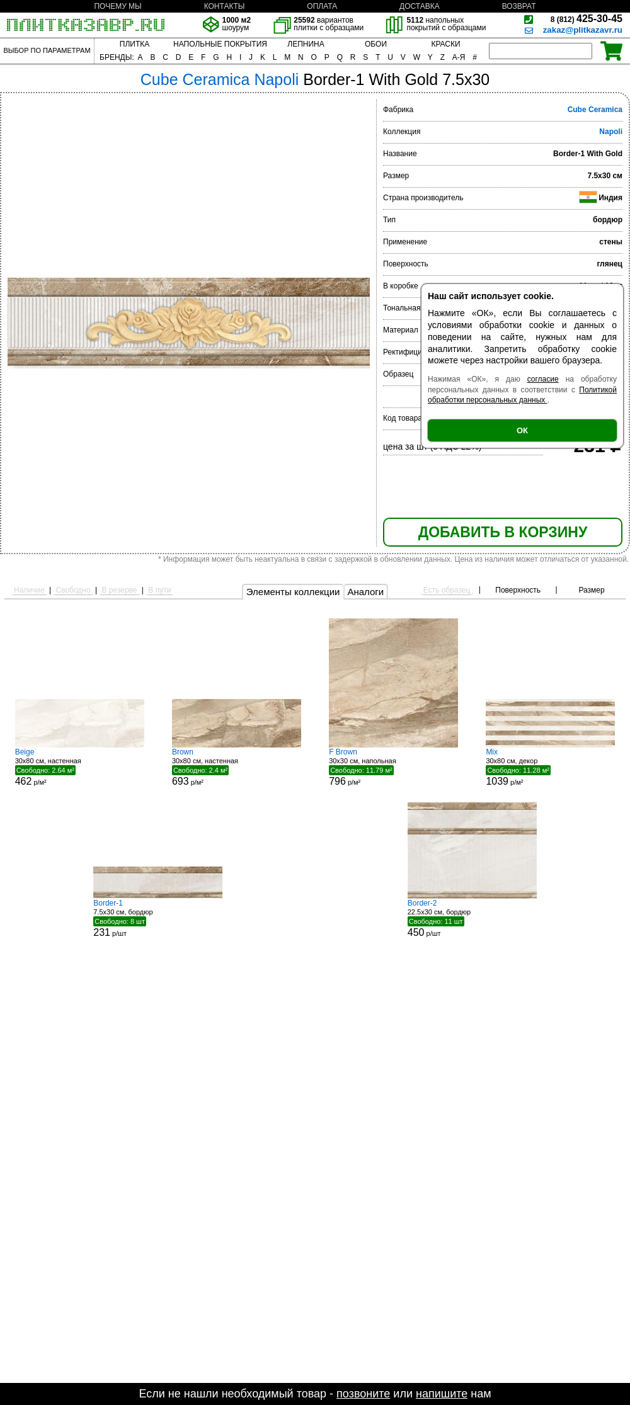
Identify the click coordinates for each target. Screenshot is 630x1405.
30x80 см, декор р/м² (550, 767)
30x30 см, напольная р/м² (393, 767)
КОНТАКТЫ (224, 6)
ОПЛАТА (322, 6)
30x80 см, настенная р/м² (79, 767)
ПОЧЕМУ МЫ (117, 6)
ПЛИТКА (134, 44)
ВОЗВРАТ (519, 6)
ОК (522, 430)
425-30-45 (586, 18)
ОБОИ (376, 44)
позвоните (363, 1393)
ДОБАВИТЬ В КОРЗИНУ (502, 532)
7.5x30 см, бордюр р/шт (157, 918)
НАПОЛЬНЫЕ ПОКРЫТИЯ (220, 44)
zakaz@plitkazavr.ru (582, 30)
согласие (543, 379)
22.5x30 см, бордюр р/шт (472, 918)
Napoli (610, 131)
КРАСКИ (445, 44)
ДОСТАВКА (419, 6)
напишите (441, 1393)
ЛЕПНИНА (305, 44)
